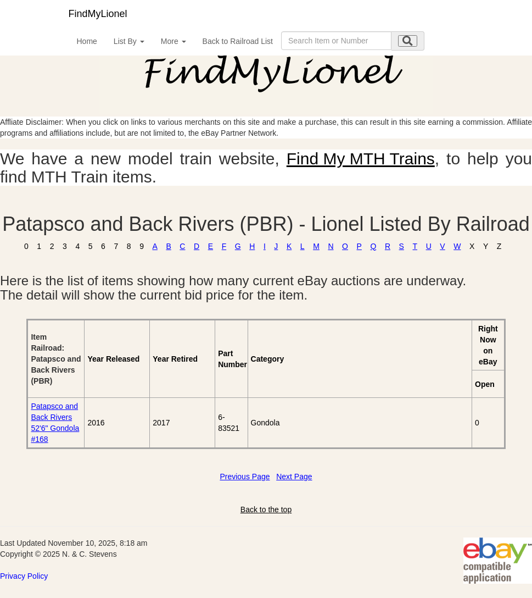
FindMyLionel (98, 13)
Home (87, 41)
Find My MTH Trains (361, 159)
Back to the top (266, 509)
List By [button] (129, 41)
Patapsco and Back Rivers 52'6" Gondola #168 (55, 423)
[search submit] (407, 41)
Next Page (294, 476)
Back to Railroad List (238, 41)
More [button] (173, 41)
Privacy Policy (24, 576)
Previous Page (245, 476)
